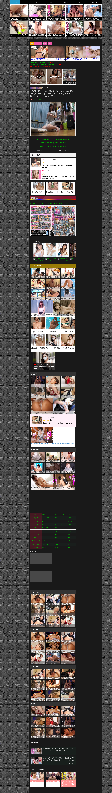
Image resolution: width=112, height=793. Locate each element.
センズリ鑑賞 (36, 544)
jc (42, 534)
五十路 (36, 521)
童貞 (69, 544)
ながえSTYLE (36, 518)
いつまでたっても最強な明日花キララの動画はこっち (45, 64)
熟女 (43, 514)
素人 (53, 87)
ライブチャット (36, 534)
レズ (43, 524)
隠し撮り (39, 87)
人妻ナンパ (70, 518)
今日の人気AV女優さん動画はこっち (40, 62)
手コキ (69, 531)
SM (68, 527)
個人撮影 (70, 521)
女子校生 (36, 547)
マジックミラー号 (59, 514)
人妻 (69, 514)
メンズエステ (58, 524)
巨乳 (56, 518)
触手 (69, 547)
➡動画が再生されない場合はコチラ (53, 143)
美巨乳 (62, 87)
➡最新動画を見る (62, 139)
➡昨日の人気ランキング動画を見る (53, 146)
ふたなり (57, 547)
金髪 (56, 537)
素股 (69, 540)
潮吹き (50, 43)
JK (55, 521)
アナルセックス (36, 540)
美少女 (57, 87)
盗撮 (48, 87)
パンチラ (57, 540)
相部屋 (45, 43)
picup (32, 43)
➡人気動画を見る (43, 139)
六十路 (36, 524)
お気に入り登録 (36, 99)
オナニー (57, 544)
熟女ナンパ (45, 521)
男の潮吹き (45, 527)
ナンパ (44, 87)
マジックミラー (59, 531)
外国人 (36, 537)
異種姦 (44, 547)
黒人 (43, 537)
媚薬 (41, 43)
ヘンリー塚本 (45, 518)
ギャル (44, 531)
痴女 (56, 534)
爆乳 (56, 527)
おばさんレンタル (46, 540)
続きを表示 (34, 551)
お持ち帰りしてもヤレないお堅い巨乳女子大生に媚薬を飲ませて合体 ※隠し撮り (51, 203)
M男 (69, 537)
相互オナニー (45, 544)
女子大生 (33, 87)
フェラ (36, 531)
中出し (36, 43)
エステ (69, 524)
